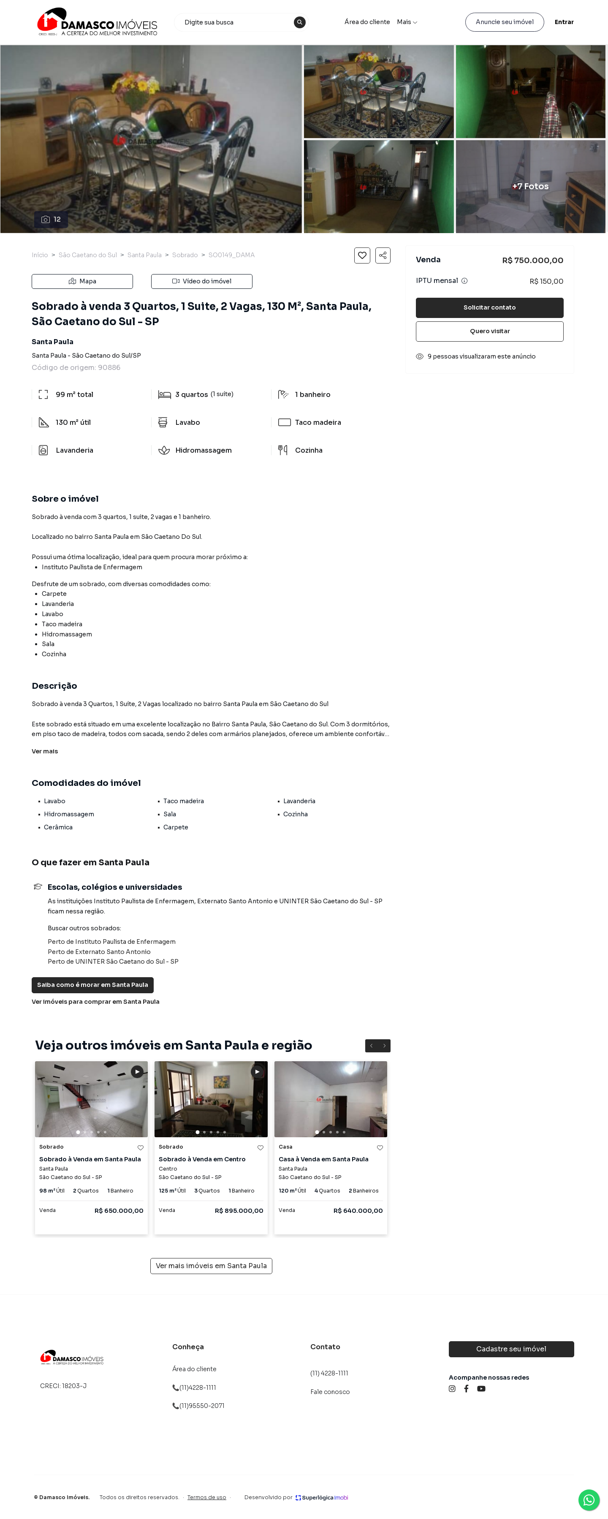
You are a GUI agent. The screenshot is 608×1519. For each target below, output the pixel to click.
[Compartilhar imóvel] (383, 255)
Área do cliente (367, 22)
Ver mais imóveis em (211, 1266)
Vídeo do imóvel (201, 281)
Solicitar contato (490, 307)
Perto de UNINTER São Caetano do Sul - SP (113, 961)
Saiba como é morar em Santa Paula (92, 985)
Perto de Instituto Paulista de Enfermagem (112, 942)
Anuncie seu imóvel (505, 22)
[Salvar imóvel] (362, 255)
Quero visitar (490, 331)
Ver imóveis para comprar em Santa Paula (96, 1001)
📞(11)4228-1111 (194, 1387)
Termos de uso (206, 1497)
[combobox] (241, 22)
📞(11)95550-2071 (198, 1406)
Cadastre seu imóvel (511, 1349)
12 (51, 219)
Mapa (82, 281)
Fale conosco (330, 1392)
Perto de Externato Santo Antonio (99, 952)
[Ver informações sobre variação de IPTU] (464, 281)
